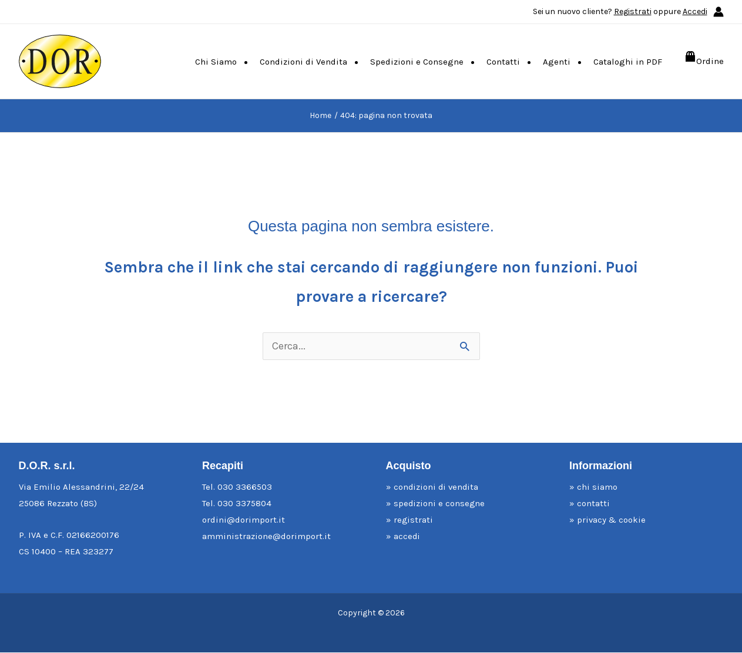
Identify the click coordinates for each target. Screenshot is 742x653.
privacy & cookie (612, 520)
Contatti (503, 61)
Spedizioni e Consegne (417, 61)
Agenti (556, 61)
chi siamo (598, 487)
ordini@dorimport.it (243, 520)
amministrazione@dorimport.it (266, 536)
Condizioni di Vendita (303, 61)
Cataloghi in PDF (627, 61)
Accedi (695, 11)
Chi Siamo (216, 61)
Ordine (710, 61)
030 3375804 (244, 504)
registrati (414, 520)
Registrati (633, 11)
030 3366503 (244, 487)
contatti (594, 504)
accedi (407, 536)
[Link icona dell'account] (718, 11)
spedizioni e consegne (440, 504)
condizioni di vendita (437, 487)
